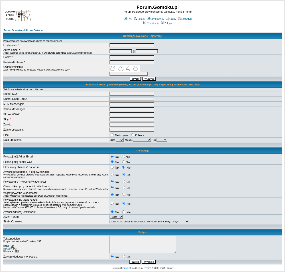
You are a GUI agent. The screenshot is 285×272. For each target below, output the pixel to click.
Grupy (171, 19)
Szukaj (139, 19)
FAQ (128, 19)
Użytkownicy (155, 19)
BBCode (7, 249)
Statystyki (185, 19)
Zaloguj (167, 23)
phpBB (127, 268)
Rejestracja (151, 23)
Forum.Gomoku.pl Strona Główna (23, 30)
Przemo (147, 268)
